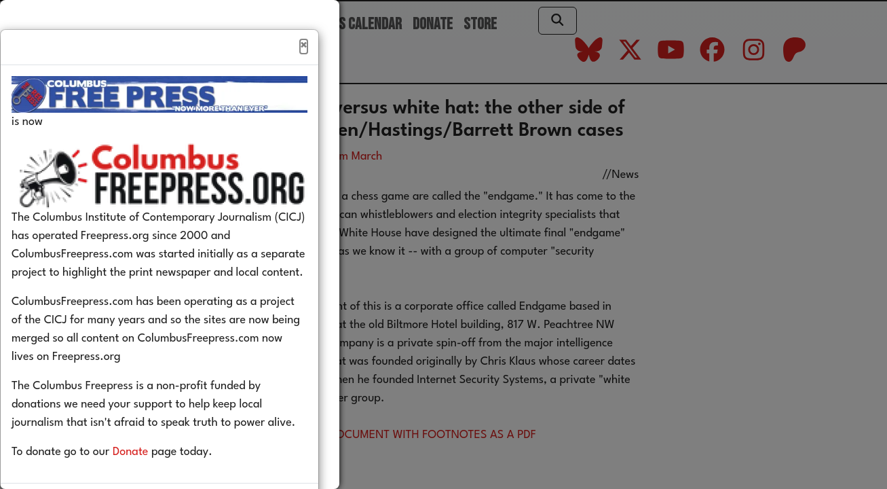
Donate (151, 481)
